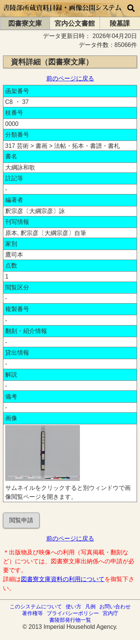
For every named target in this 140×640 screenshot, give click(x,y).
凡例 (90, 606)
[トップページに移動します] (62, 13)
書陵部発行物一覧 (70, 620)
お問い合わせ (115, 606)
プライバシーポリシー (73, 613)
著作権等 (32, 613)
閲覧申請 (21, 520)
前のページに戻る (70, 78)
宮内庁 (110, 613)
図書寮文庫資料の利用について (63, 579)
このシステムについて (36, 606)
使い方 (73, 606)
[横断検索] (131, 8)
